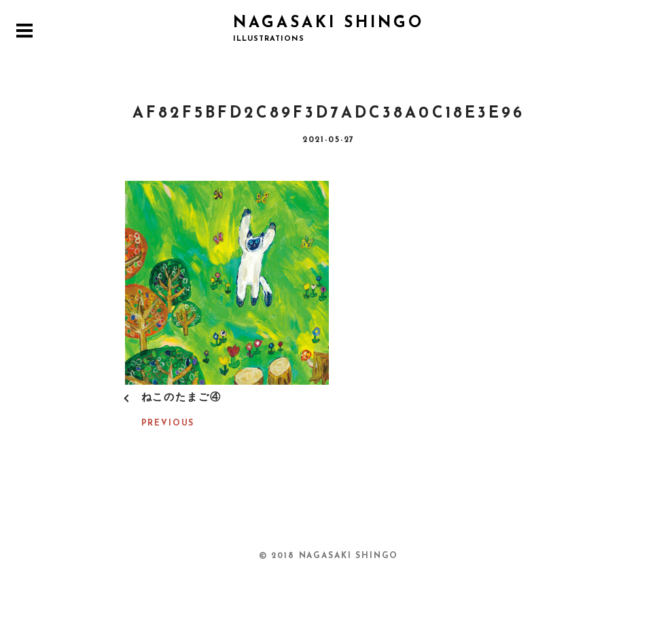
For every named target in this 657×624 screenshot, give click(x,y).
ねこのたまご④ (181, 398)
